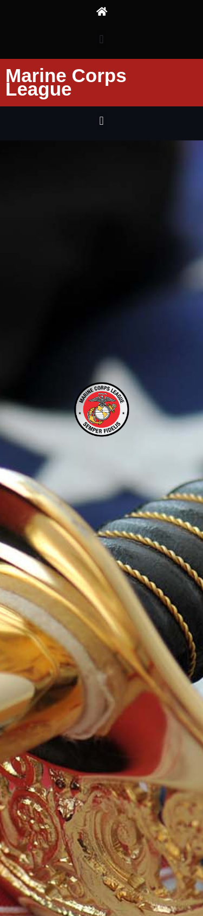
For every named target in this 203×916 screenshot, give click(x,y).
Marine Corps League (66, 82)
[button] (101, 39)
